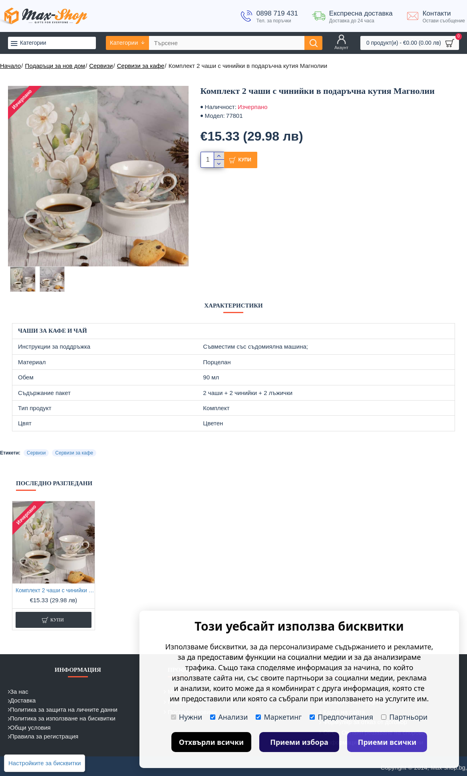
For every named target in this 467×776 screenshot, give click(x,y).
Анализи (229, 717)
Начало (10, 65)
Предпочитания (341, 717)
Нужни (186, 717)
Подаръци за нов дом (55, 65)
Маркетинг (279, 717)
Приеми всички (387, 742)
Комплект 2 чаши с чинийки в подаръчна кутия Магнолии (55, 590)
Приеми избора (299, 742)
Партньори (404, 717)
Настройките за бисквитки (44, 763)
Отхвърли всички (211, 742)
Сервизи (101, 65)
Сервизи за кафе (141, 65)
